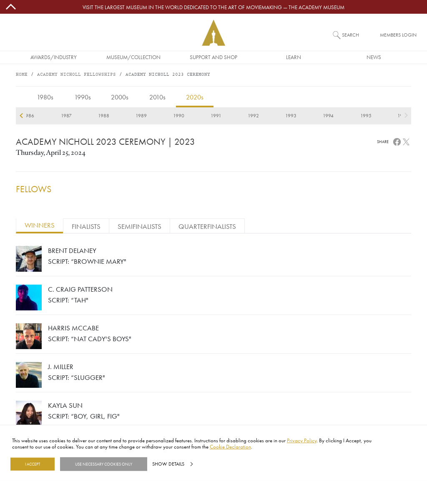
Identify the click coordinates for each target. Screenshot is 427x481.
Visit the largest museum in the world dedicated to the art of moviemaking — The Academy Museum (213, 7)
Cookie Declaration (230, 446)
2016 (82, 115)
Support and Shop (213, 57)
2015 (45, 115)
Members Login (398, 35)
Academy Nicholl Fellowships (76, 74)
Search (350, 35)
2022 (307, 115)
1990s (82, 97)
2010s (157, 97)
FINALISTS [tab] (86, 226)
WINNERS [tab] (40, 225)
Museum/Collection (133, 57)
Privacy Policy (301, 440)
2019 (194, 115)
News (374, 57)
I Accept (32, 463)
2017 (120, 115)
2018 (157, 115)
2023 (344, 115)
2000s (119, 97)
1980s (45, 97)
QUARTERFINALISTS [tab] (207, 226)
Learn (293, 57)
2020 (232, 115)
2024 (382, 115)
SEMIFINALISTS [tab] (139, 226)
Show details (168, 464)
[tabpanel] (213, 338)
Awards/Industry (53, 57)
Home (22, 74)
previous (21, 115)
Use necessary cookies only (103, 463)
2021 (269, 115)
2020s (194, 97)
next (406, 115)
